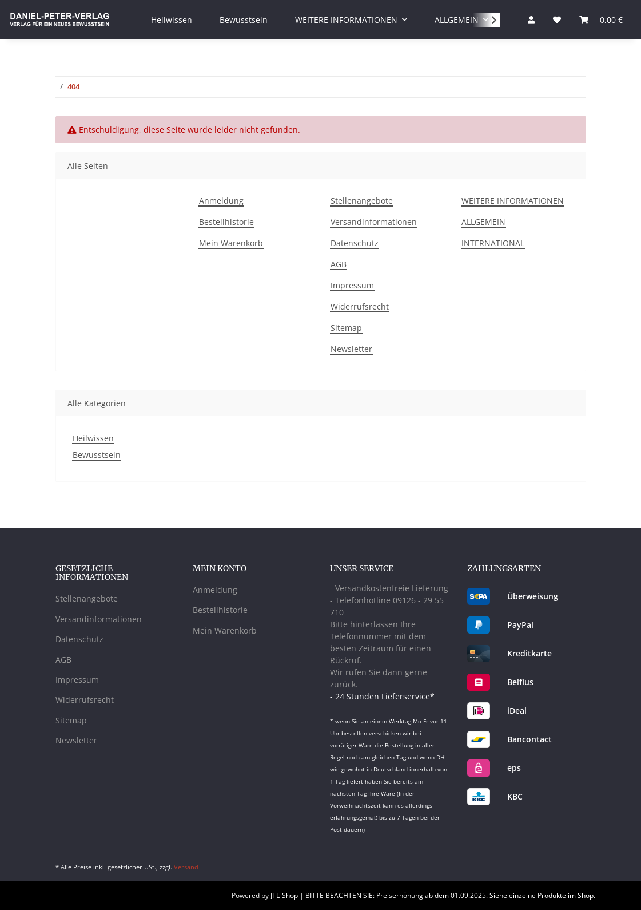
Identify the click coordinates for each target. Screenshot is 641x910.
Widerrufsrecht (360, 306)
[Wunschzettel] (557, 19)
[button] (531, 19)
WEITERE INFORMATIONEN (512, 200)
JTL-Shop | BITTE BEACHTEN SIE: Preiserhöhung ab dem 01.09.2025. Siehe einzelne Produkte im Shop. (432, 895)
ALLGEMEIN (483, 221)
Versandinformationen (374, 221)
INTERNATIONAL (492, 243)
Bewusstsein (97, 454)
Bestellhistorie (226, 221)
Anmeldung (221, 200)
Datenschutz (355, 243)
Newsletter (351, 348)
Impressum (352, 285)
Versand (186, 866)
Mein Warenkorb (231, 243)
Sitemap (346, 327)
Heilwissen (93, 438)
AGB (339, 264)
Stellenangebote (362, 200)
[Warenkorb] (601, 19)
